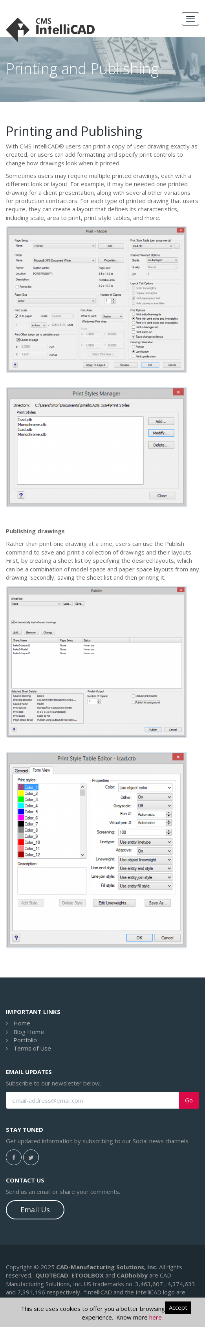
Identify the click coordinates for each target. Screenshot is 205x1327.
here (155, 1317)
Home (21, 1023)
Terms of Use (32, 1048)
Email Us (35, 1209)
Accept (178, 1307)
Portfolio (25, 1040)
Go (189, 1100)
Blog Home (28, 1032)
